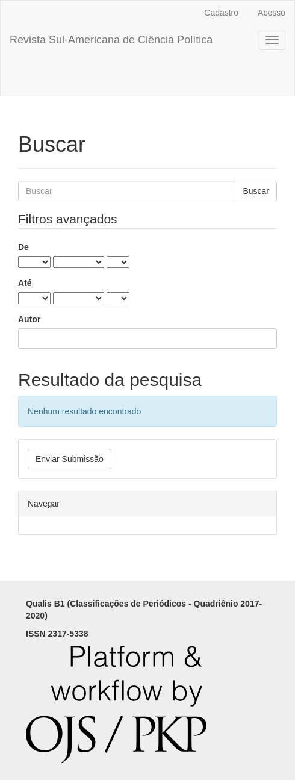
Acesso (271, 12)
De (23, 247)
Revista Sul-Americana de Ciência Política (111, 40)
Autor (29, 319)
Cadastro (221, 12)
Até (25, 283)
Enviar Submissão (70, 459)
